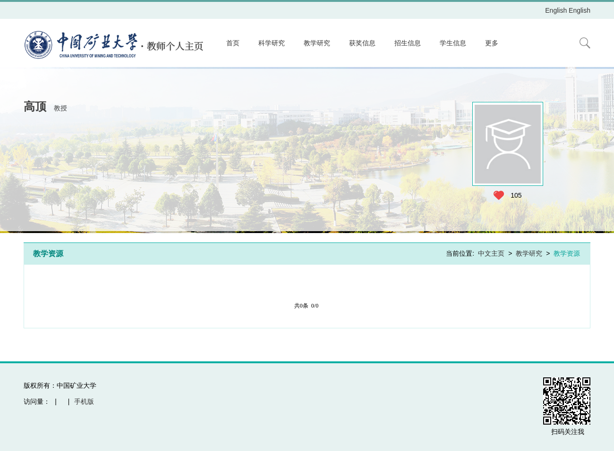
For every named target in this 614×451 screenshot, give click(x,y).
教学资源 (567, 253)
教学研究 (317, 43)
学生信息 (453, 43)
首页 (232, 43)
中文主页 (491, 253)
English (556, 10)
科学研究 (271, 43)
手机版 (84, 401)
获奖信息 (362, 43)
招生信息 (407, 43)
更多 (491, 43)
